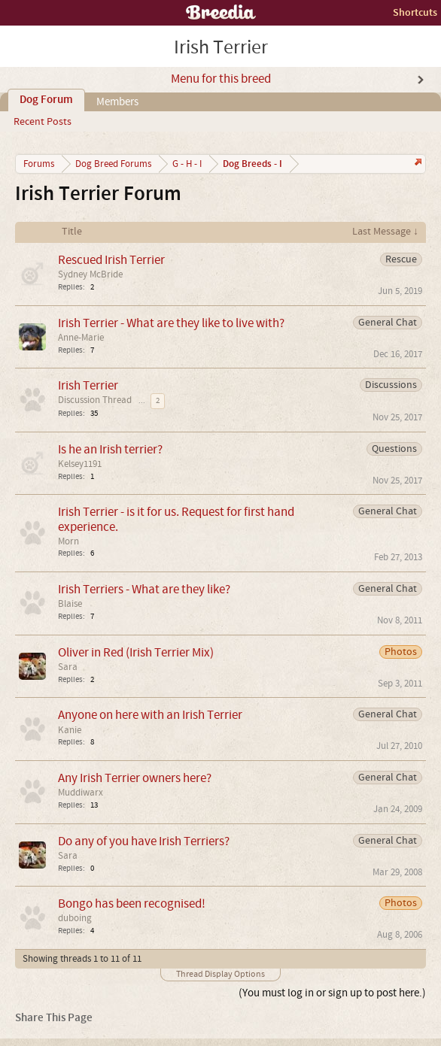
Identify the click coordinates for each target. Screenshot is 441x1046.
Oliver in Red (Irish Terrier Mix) (136, 652)
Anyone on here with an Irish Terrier (150, 714)
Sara (68, 667)
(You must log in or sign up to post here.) (332, 993)
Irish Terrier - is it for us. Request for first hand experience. (176, 519)
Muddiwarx (80, 793)
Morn (68, 541)
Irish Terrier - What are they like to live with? (171, 323)
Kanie (69, 730)
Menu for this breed (221, 79)
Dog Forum (46, 100)
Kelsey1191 (80, 464)
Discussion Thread (95, 400)
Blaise (70, 604)
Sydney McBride (90, 274)
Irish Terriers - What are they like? (144, 589)
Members (117, 102)
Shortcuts (415, 12)
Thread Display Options (220, 974)
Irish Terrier (88, 385)
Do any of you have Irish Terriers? (144, 841)
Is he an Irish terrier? (110, 449)
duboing (75, 918)
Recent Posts (42, 122)
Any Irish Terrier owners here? (134, 778)
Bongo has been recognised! (131, 903)
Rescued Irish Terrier (111, 259)
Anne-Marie (81, 338)
